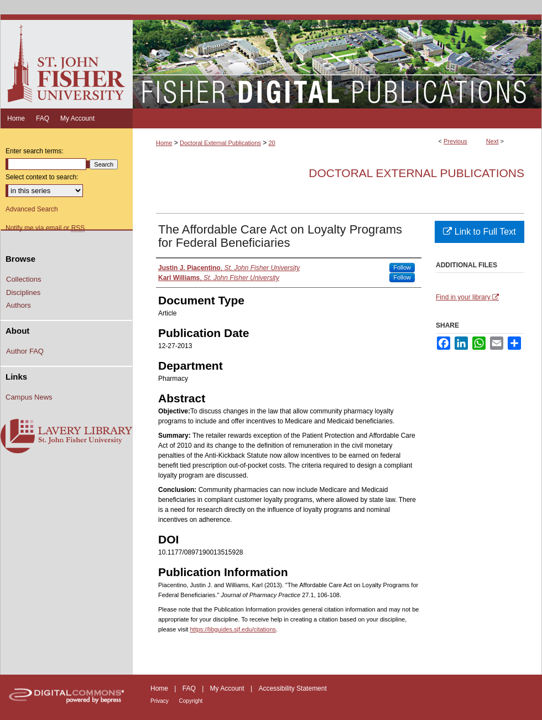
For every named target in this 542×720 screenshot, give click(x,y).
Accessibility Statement (292, 688)
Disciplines (23, 292)
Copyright (191, 701)
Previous (455, 141)
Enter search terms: (35, 151)
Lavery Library (66, 436)
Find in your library (467, 297)
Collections (23, 279)
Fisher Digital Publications (337, 61)
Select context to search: (42, 177)
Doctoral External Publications (220, 142)
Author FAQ (25, 351)
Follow (402, 267)
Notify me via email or (45, 228)
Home (164, 142)
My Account (228, 688)
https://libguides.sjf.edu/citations (232, 629)
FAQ (190, 688)
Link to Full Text (479, 231)
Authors (18, 305)
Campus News (29, 397)
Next (492, 141)
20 (272, 142)
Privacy (160, 701)
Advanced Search (32, 209)
